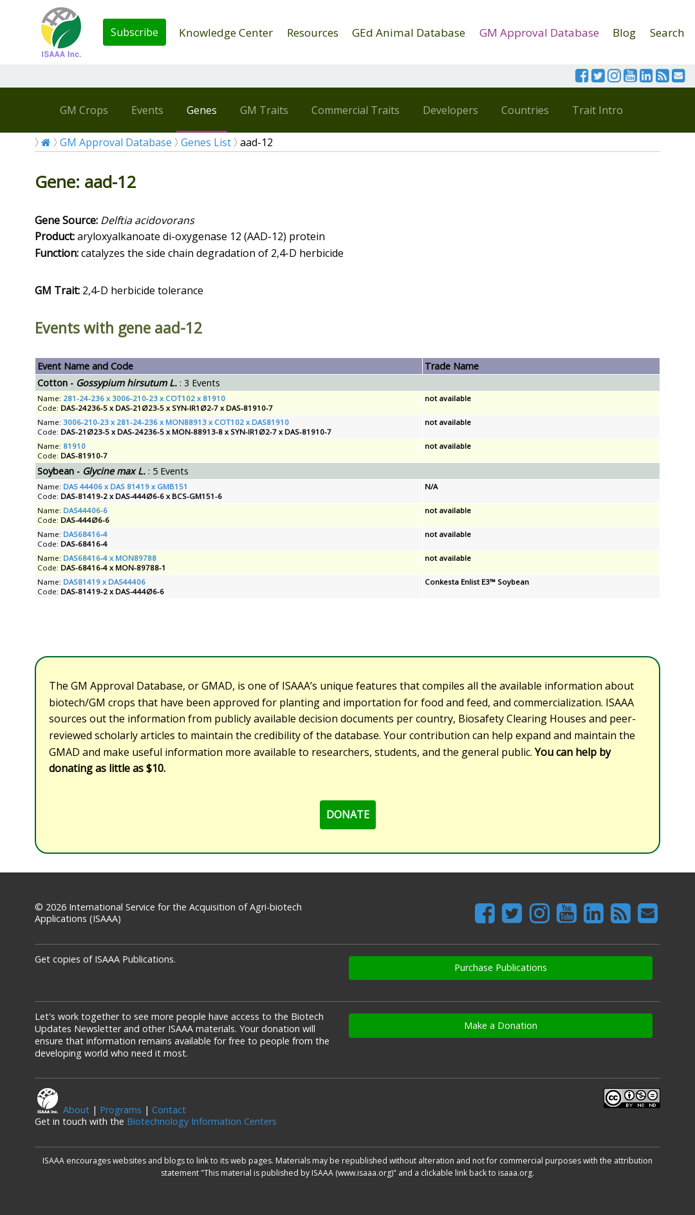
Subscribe (134, 32)
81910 (74, 446)
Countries (525, 110)
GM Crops (84, 110)
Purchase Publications (500, 967)
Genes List (206, 142)
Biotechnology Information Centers (202, 1121)
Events (147, 110)
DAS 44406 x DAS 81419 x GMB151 (125, 486)
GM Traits (264, 110)
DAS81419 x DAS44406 (104, 582)
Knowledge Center (226, 32)
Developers (450, 110)
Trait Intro (597, 110)
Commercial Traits (355, 110)
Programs (121, 1110)
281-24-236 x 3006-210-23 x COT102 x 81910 (144, 398)
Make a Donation (500, 1025)
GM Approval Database (539, 32)
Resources (312, 32)
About (76, 1110)
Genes (202, 110)
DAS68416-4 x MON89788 (109, 558)
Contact (169, 1110)
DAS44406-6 (85, 510)
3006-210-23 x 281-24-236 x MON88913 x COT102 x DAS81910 (176, 422)
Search (667, 32)
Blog (624, 32)
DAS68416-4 (85, 534)
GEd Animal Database (408, 32)
